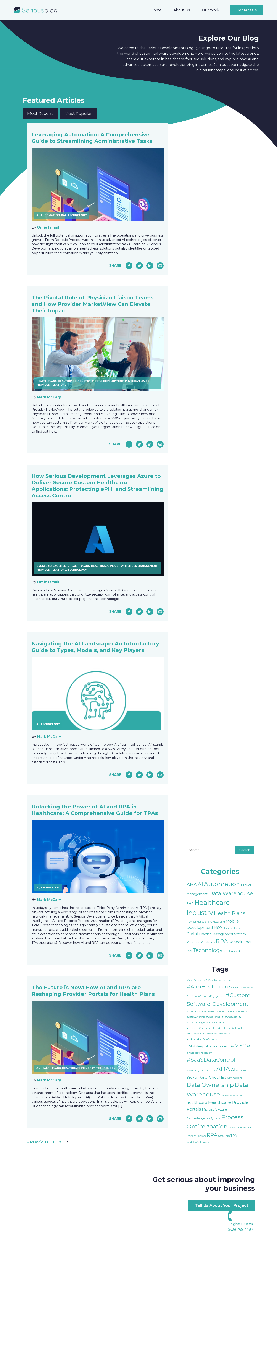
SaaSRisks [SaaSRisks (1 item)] (224, 1136)
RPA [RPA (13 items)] (222, 941)
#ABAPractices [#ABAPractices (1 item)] (195, 980)
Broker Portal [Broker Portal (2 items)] (197, 1077)
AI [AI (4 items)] (233, 1069)
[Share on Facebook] (129, 265)
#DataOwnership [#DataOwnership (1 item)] (196, 1017)
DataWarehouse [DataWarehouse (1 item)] (229, 1095)
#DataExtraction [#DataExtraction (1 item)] (225, 1011)
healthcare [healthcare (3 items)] (197, 1102)
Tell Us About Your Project (221, 1205)
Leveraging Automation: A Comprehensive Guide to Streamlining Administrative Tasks (92, 137)
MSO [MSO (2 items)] (218, 928)
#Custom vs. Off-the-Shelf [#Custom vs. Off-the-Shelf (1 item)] (201, 1011)
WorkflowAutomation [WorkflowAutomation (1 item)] (198, 1142)
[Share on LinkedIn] (149, 265)
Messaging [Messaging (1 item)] (219, 921)
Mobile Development (108, 380)
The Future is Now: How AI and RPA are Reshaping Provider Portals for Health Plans (93, 990)
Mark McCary (49, 397)
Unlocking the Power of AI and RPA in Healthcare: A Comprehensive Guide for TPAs (95, 809)
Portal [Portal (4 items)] (192, 933)
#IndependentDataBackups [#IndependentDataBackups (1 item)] (202, 1039)
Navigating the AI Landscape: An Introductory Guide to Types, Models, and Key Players (95, 646)
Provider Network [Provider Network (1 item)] (196, 1136)
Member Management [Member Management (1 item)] (199, 921)
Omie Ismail (48, 227)
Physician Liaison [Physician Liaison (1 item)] (232, 928)
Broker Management (52, 565)
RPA (63, 215)
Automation (50, 215)
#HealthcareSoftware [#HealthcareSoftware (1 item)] (218, 1033)
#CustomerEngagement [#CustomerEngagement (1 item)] (211, 996)
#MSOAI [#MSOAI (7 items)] (241, 1045)
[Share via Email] (160, 265)
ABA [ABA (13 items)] (223, 1069)
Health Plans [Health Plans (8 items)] (229, 913)
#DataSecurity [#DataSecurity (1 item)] (233, 1017)
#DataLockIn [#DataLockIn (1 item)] (242, 1011)
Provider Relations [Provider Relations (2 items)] (201, 942)
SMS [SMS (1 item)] (189, 951)
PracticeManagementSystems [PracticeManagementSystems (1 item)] (203, 1118)
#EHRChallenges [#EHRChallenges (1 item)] (196, 1022)
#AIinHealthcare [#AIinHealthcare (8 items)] (208, 986)
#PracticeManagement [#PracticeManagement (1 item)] (199, 1053)
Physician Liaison (138, 380)
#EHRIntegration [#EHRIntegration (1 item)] (215, 1022)
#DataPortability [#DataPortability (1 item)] (215, 1017)
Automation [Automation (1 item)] (243, 1070)
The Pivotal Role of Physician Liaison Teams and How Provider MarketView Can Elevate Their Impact (92, 304)
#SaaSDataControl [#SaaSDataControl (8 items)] (211, 1059)
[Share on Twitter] (139, 265)
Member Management (141, 565)
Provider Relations (51, 384)
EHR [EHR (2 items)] (190, 904)
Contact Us (246, 10)
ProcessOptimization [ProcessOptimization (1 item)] (240, 1127)
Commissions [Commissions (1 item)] (234, 1077)
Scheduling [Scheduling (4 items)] (240, 941)
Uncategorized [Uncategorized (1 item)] (231, 951)
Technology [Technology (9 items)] (207, 950)
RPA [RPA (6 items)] (212, 1135)
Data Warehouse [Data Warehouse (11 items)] (230, 893)
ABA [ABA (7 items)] (192, 884)
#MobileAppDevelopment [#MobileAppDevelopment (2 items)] (208, 1046)
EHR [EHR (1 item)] (241, 1095)
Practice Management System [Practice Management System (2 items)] (222, 934)
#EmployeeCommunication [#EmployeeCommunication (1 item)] (202, 1028)
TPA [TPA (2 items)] (233, 1136)
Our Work (210, 10)
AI (37, 215)
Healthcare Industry (74, 380)
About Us (182, 10)
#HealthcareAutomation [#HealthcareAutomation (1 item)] (231, 1028)
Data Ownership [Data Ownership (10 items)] (210, 1084)
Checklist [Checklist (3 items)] (217, 1077)
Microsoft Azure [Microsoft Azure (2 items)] (214, 1109)
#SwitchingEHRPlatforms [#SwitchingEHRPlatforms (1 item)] (201, 1070)
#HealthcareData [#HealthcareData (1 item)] (196, 1033)
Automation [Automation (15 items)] (222, 884)
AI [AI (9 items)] (200, 884)
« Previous (37, 1142)
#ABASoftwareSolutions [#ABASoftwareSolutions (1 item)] (217, 980)
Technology (77, 215)
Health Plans (46, 380)
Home (156, 10)
